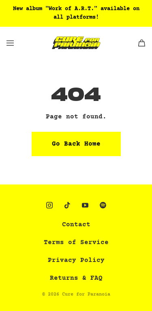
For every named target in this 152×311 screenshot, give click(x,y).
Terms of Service (76, 242)
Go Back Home (76, 144)
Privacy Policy (76, 260)
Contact (76, 224)
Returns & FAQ (76, 278)
